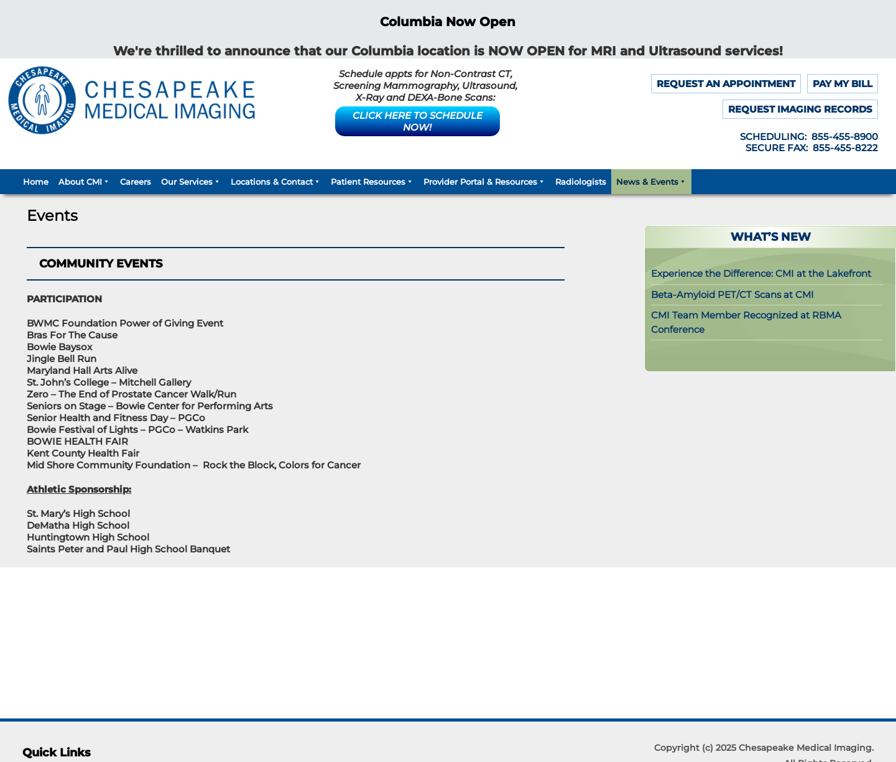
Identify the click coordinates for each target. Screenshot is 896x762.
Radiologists (580, 182)
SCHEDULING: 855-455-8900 (809, 136)
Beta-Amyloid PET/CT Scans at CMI (732, 294)
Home (35, 182)
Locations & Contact (276, 181)
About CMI (84, 181)
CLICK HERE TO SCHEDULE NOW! (418, 121)
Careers (135, 182)
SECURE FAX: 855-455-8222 (812, 148)
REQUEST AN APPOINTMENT (726, 84)
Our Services (191, 181)
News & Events (651, 181)
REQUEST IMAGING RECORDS (800, 109)
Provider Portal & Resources (484, 181)
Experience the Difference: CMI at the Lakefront (761, 273)
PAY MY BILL (842, 84)
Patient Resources (372, 181)
